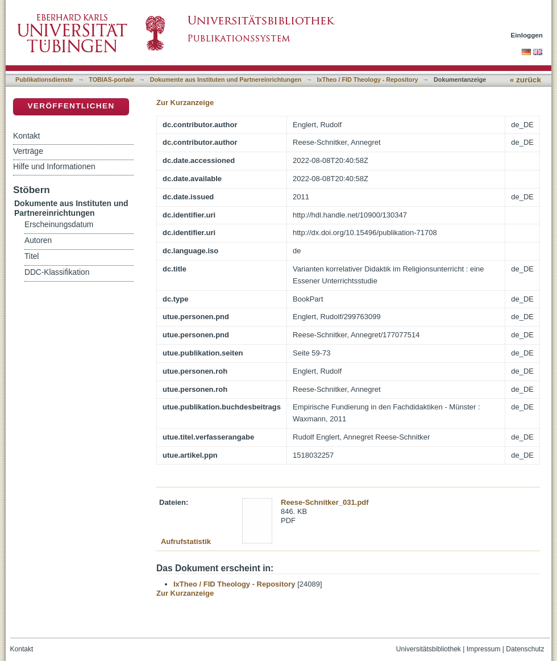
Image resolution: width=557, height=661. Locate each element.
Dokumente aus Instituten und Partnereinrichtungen (226, 79)
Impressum (484, 649)
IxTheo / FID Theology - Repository (367, 79)
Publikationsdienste (44, 79)
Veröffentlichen (70, 106)
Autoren (38, 240)
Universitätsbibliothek (428, 649)
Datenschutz (525, 649)
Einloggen (527, 35)
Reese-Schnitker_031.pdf (325, 502)
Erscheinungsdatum (58, 224)
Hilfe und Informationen (54, 166)
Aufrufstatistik (186, 541)
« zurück (525, 80)
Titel (31, 256)
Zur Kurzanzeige (185, 102)
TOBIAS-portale (111, 79)
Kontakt (26, 135)
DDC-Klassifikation (56, 272)
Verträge (28, 151)
